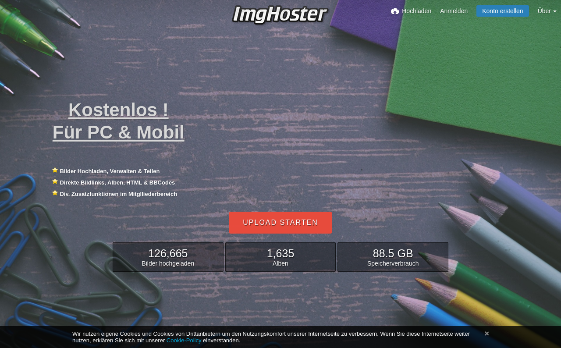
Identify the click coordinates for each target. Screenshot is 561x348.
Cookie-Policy (184, 340)
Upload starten (280, 222)
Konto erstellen (502, 10)
